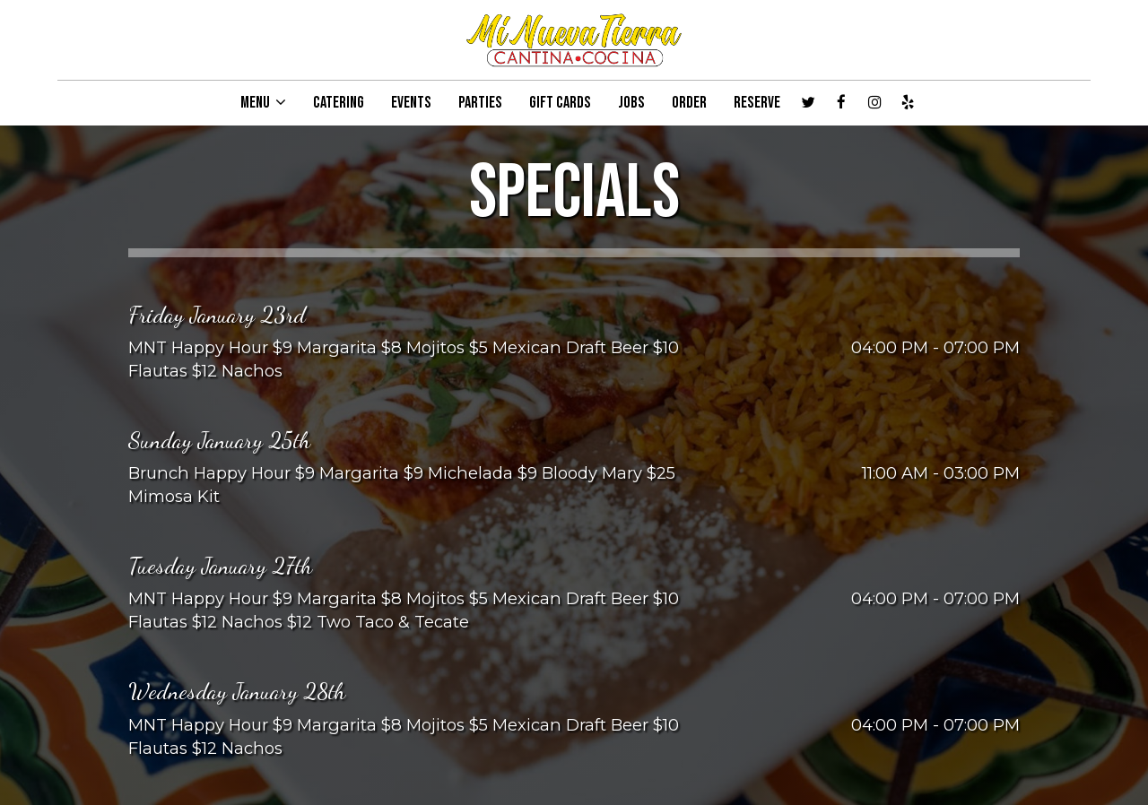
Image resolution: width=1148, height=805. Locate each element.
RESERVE (757, 103)
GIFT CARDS (560, 103)
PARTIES (480, 103)
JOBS (631, 103)
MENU (263, 103)
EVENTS (411, 103)
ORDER (689, 103)
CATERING (338, 103)
